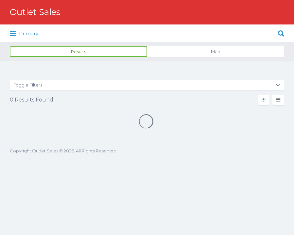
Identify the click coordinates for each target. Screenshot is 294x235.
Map (215, 51)
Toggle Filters (28, 84)
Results (78, 51)
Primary (24, 34)
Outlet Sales (35, 12)
